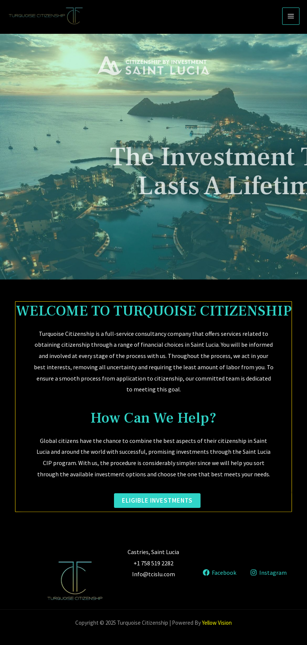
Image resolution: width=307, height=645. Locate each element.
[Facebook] (219, 572)
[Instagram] (268, 572)
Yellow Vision (217, 622)
